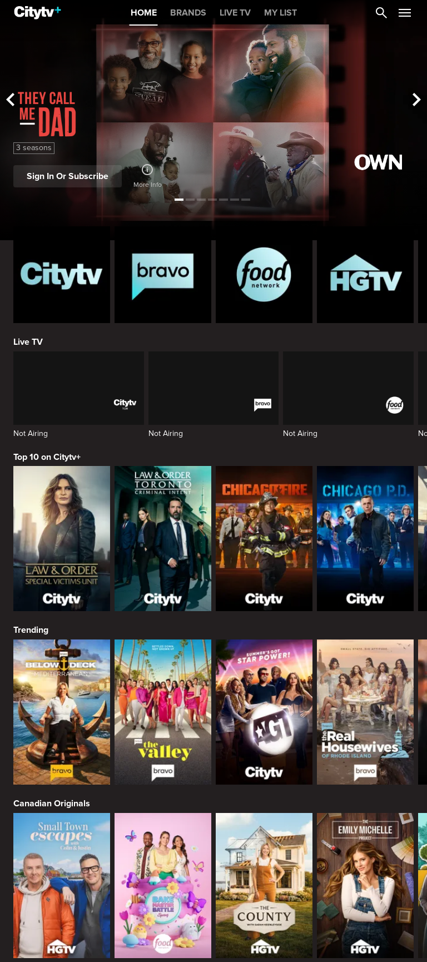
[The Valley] (163, 712)
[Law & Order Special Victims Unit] (61, 538)
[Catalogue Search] (381, 13)
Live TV (28, 342)
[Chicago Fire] (264, 538)
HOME (144, 12)
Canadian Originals (51, 803)
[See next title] (417, 100)
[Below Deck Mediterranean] (61, 712)
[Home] (37, 12)
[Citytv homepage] (61, 274)
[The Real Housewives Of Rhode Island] (365, 712)
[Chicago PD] (365, 538)
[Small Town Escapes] (61, 885)
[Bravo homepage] (163, 274)
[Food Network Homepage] (264, 274)
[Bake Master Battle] (163, 885)
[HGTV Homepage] (365, 274)
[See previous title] (10, 100)
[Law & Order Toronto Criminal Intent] (163, 538)
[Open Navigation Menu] (405, 13)
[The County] (264, 885)
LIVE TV (235, 12)
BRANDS (188, 12)
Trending (30, 630)
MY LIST (280, 12)
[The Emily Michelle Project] (365, 885)
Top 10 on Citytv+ (47, 457)
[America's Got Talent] (264, 712)
